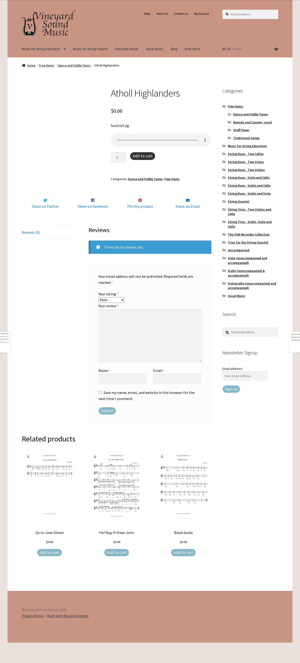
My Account (201, 13)
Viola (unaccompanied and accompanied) (247, 260)
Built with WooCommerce (68, 636)
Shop (147, 13)
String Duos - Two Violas (246, 162)
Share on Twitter (45, 226)
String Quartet (238, 201)
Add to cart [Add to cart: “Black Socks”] (183, 572)
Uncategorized (238, 250)
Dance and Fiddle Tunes (74, 65)
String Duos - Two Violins (246, 170)
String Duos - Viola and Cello (249, 177)
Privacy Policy (33, 636)
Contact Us (181, 13)
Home (31, 65)
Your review (108, 326)
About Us (162, 13)
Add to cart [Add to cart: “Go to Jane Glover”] (50, 572)
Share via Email (188, 226)
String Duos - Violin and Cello (249, 185)
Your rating (108, 314)
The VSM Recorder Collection (249, 234)
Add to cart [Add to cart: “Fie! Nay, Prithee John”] (117, 572)
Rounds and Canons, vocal (252, 122)
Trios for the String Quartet (248, 242)
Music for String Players (90, 49)
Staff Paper (241, 130)
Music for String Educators (41, 49)
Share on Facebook (93, 226)
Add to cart (143, 156)
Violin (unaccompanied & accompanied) (246, 273)
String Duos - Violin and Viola (249, 193)
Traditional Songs (246, 138)
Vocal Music (154, 49)
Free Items (192, 49)
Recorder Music (126, 49)
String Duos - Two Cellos (246, 154)
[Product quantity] (119, 157)
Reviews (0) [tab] (31, 252)
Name (104, 391)
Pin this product (140, 226)
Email (159, 391)
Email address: (232, 369)
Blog (174, 49)
